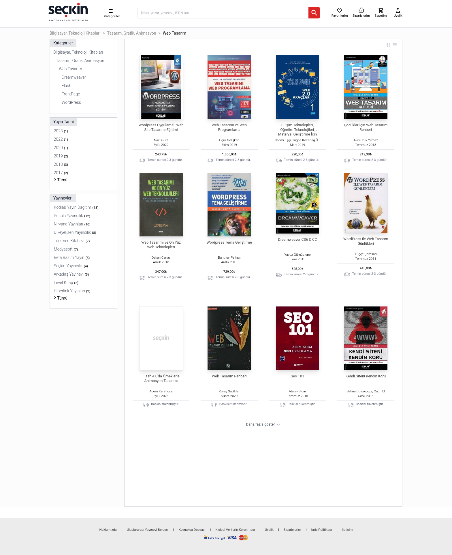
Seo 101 (297, 376)
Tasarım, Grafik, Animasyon (131, 33)
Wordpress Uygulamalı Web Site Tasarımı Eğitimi (161, 127)
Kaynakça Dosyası (192, 530)
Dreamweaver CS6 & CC (297, 239)
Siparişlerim (292, 530)
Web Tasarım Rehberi (229, 376)
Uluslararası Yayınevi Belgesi (148, 530)
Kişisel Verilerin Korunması (235, 530)
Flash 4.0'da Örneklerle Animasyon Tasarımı (161, 378)
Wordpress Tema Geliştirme (229, 242)
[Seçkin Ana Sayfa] (67, 11)
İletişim (347, 530)
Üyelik (269, 530)
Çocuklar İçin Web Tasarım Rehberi (365, 127)
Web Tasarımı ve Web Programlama (229, 127)
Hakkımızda (108, 530)
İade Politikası (321, 530)
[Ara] (314, 12)
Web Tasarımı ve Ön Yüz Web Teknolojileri (161, 244)
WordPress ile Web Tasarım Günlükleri (365, 241)
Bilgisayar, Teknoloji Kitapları (75, 33)
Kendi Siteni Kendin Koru (366, 376)
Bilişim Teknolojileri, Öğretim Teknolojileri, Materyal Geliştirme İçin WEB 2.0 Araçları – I (297, 132)
